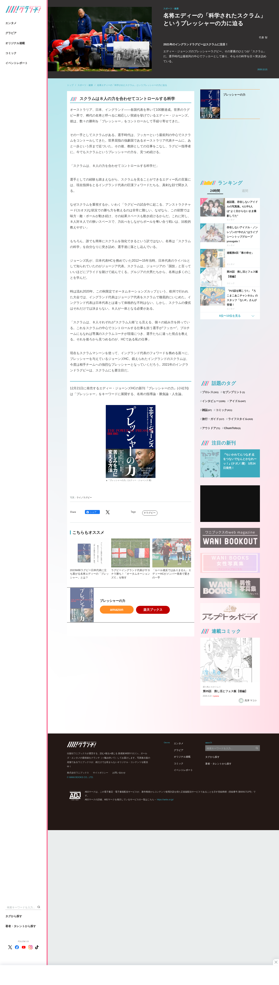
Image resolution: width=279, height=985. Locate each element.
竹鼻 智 (263, 37)
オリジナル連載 (15, 43)
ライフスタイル (240, 419)
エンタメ (11, 23)
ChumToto (232, 428)
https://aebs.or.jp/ (165, 799)
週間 (245, 190)
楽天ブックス (152, 609)
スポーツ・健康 (85, 85)
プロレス (210, 392)
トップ (70, 85)
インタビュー (213, 401)
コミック (11, 53)
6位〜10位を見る (229, 315)
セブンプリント (234, 392)
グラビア (11, 33)
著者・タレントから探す (20, 926)
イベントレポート (16, 63)
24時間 (215, 190)
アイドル (237, 401)
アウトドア (211, 428)
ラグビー (151, 512)
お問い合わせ (118, 772)
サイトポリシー (100, 772)
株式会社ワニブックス (78, 772)
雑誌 (207, 410)
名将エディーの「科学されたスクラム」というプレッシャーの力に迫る (132, 85)
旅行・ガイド (213, 419)
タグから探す (13, 916)
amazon (116, 610)
